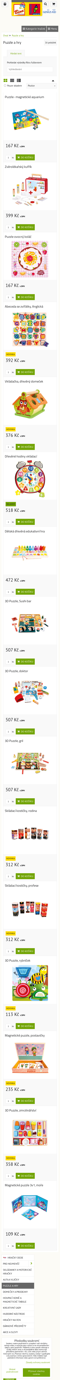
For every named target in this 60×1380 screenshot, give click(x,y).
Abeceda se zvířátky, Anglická (24, 306)
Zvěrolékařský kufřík (18, 166)
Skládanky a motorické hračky (17, 1271)
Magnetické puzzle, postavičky (25, 1035)
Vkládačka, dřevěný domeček (24, 381)
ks (10, 157)
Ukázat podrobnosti (12, 1370)
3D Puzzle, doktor (16, 671)
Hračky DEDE (13, 1257)
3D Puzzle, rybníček (17, 960)
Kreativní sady (12, 1307)
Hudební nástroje (14, 1313)
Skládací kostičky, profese (21, 885)
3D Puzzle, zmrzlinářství (20, 1110)
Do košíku (25, 157)
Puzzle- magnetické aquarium (24, 97)
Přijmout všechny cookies (36, 1372)
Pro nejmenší (18, 1264)
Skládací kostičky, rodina (21, 810)
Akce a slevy (10, 1332)
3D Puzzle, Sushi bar (18, 601)
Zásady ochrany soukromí (38, 1362)
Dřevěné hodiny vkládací (21, 456)
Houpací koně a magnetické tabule (14, 1299)
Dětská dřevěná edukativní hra (25, 531)
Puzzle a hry (10, 1285)
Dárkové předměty (14, 1326)
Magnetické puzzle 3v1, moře (24, 1185)
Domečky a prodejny (15, 1291)
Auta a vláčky (11, 1279)
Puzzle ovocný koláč (18, 236)
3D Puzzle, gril (14, 740)
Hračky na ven (12, 1319)
